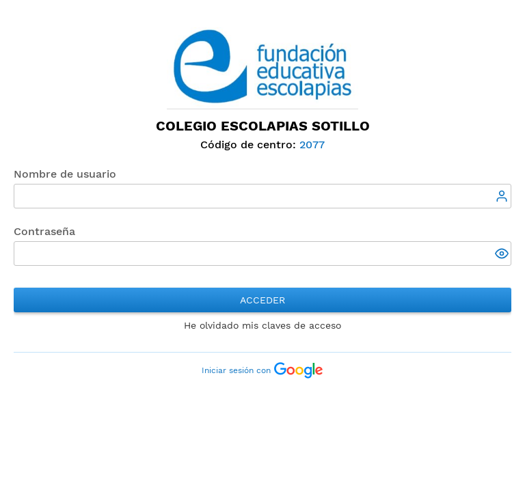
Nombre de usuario (65, 173)
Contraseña (44, 231)
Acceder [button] (262, 300)
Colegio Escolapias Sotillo (263, 126)
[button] (503, 255)
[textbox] (262, 196)
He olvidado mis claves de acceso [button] (262, 325)
